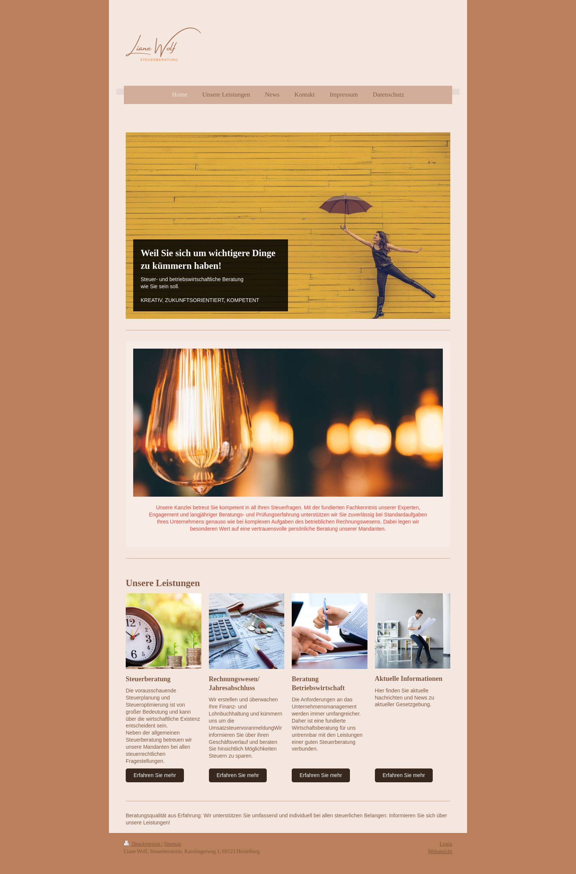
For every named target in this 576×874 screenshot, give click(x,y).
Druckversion (143, 844)
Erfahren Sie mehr (155, 775)
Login (446, 844)
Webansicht (440, 851)
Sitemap (172, 844)
